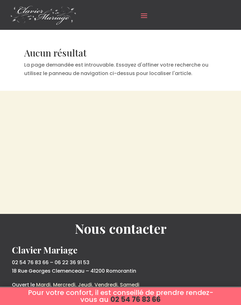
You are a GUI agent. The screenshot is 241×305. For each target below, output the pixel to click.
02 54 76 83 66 (30, 262)
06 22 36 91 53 (72, 262)
